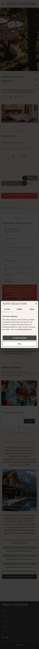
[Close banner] (36, 303)
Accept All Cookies (19, 338)
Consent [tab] (7, 309)
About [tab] (32, 309)
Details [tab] (19, 309)
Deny (19, 344)
